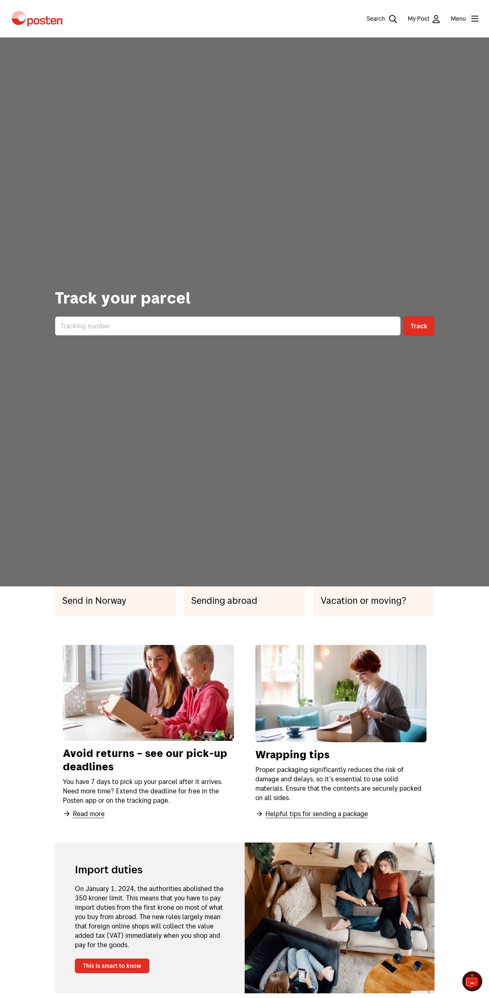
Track (418, 326)
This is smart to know (112, 966)
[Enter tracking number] (227, 326)
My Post (424, 19)
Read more (84, 813)
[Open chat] (472, 981)
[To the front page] (37, 18)
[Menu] (459, 18)
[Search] (377, 18)
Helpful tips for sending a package (311, 813)
